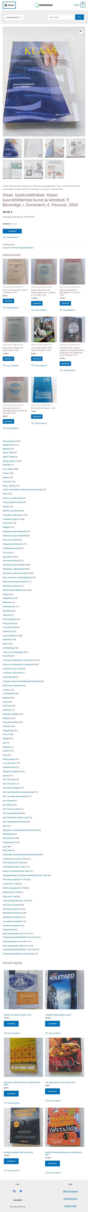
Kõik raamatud (15, 183)
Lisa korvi (12, 228)
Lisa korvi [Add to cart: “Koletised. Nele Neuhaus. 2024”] (53, 1026)
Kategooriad (27, 183)
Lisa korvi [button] (11, 299)
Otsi (79, 13)
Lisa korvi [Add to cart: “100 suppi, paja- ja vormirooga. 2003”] (53, 1094)
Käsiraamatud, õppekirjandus (44, 183)
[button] (80, 27)
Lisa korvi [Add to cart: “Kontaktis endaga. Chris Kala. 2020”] (12, 1165)
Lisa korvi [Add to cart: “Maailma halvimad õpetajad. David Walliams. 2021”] (53, 1167)
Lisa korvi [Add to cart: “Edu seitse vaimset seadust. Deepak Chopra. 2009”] (12, 1097)
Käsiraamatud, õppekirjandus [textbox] (14, 14)
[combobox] (15, 14)
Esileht (5, 183)
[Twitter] (21, 1195)
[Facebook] (14, 1195)
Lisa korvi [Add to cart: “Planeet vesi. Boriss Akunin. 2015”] (12, 1026)
